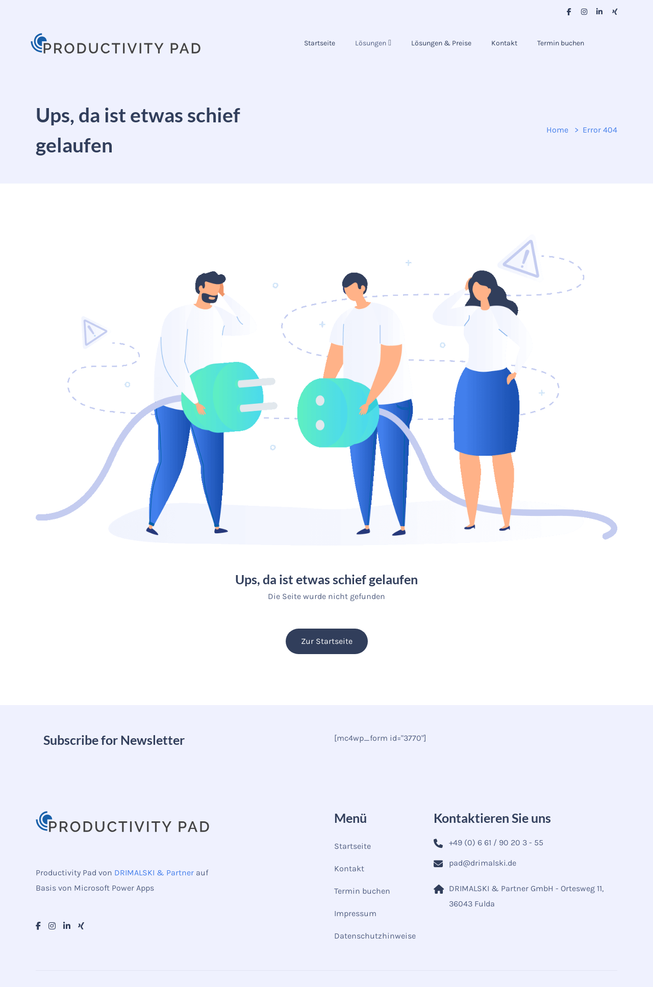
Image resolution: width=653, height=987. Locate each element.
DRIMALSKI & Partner (154, 872)
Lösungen (370, 43)
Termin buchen (560, 43)
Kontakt (504, 43)
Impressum (355, 913)
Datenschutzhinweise (375, 936)
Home (557, 130)
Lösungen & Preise (441, 43)
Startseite (319, 43)
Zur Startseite (327, 641)
